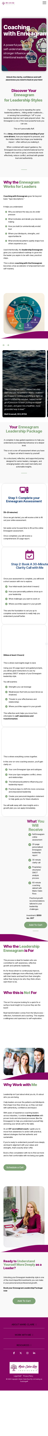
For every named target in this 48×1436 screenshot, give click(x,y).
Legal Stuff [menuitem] (17, 1376)
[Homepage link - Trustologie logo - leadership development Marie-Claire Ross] (24, 1372)
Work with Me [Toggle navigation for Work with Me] (23, 1334)
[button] (44, 2)
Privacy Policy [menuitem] (28, 1376)
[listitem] (24, 383)
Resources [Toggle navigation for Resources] (23, 1345)
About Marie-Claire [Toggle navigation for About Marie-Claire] (23, 1324)
